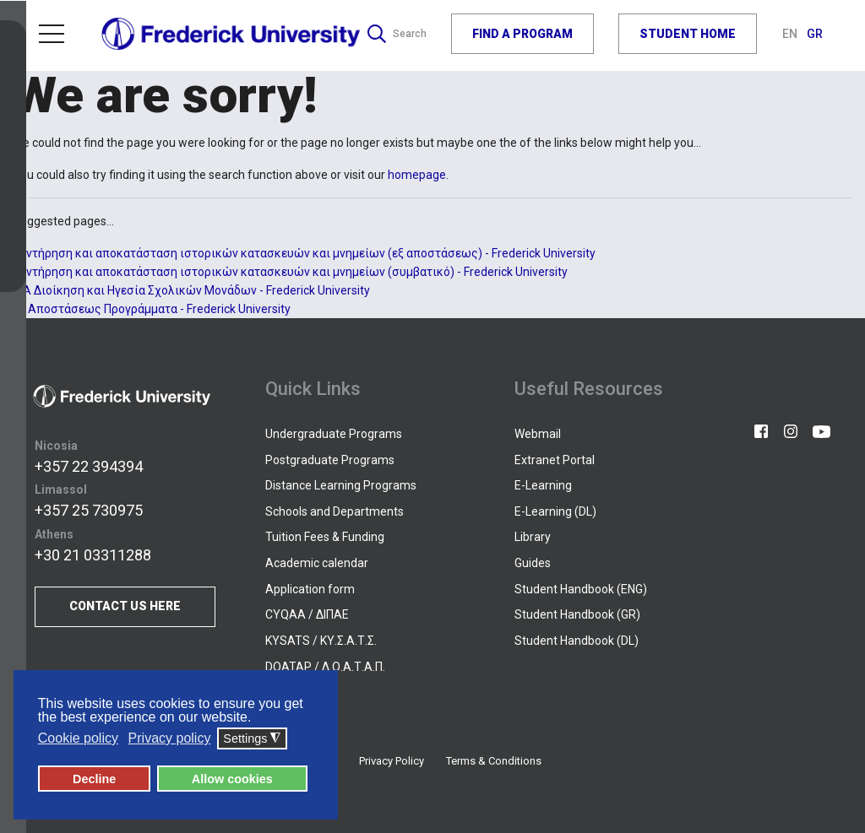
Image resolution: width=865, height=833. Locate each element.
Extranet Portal (554, 460)
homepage (417, 174)
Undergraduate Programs (333, 434)
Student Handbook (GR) (577, 614)
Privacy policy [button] (169, 739)
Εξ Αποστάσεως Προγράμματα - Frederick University (152, 309)
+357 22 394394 (89, 466)
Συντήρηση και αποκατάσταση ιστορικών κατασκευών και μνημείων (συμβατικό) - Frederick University (290, 272)
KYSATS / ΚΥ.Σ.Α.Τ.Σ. (321, 640)
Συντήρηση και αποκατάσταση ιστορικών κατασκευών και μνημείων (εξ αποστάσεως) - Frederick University (304, 253)
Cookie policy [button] (78, 739)
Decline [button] (94, 779)
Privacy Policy (391, 761)
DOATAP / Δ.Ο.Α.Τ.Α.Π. (325, 666)
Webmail (537, 434)
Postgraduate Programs (329, 460)
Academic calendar (316, 563)
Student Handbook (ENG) (580, 589)
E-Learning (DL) (555, 511)
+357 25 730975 (89, 511)
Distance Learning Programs (340, 485)
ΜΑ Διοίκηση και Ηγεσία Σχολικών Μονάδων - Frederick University (191, 290)
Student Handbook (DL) (576, 640)
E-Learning (543, 485)
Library (532, 537)
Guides (532, 563)
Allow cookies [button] (232, 779)
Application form (310, 589)
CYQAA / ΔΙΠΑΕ (307, 614)
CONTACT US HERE (125, 607)
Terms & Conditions (493, 761)
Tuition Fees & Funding (324, 537)
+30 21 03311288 (93, 555)
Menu (51, 30)
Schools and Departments (334, 511)
